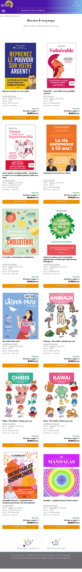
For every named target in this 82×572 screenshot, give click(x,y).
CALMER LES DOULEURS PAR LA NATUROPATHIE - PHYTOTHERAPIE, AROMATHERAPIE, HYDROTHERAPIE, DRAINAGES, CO (60, 268)
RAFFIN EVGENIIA (9, 442)
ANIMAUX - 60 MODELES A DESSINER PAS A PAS (59, 354)
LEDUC (52, 99)
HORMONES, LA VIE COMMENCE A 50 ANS (57, 177)
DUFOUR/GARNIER (9, 273)
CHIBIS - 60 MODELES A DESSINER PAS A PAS (17, 438)
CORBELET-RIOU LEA (51, 442)
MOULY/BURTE (48, 185)
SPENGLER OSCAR (9, 96)
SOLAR (11, 360)
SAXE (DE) (53, 530)
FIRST (10, 99)
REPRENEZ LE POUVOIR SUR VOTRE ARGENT (15, 91)
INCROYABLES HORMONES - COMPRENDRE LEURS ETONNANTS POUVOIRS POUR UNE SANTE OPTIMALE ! (18, 523)
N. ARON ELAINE (8, 185)
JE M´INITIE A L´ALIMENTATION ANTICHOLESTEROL (18, 266)
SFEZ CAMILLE (48, 96)
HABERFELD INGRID (9, 357)
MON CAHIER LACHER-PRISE (11, 354)
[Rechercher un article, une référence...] (49, 10)
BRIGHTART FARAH (50, 528)
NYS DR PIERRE (8, 528)
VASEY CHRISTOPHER (51, 273)
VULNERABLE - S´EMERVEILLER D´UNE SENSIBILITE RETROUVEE (59, 92)
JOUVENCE (53, 276)
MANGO (52, 360)
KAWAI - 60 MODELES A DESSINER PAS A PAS (58, 438)
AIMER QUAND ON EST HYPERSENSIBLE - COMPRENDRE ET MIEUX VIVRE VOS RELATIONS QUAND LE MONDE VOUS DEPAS (20, 179)
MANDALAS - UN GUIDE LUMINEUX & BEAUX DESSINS (60, 522)
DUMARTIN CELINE (50, 357)
